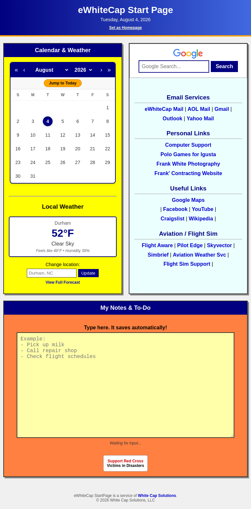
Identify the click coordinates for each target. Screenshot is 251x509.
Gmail (221, 109)
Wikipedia (201, 218)
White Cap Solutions (157, 495)
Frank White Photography (188, 164)
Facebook (175, 209)
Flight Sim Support (187, 264)
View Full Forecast (62, 282)
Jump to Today (62, 83)
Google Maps (188, 200)
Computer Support (188, 145)
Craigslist (172, 218)
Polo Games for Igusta (188, 154)
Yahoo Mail (200, 118)
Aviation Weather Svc (199, 255)
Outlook (172, 118)
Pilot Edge (190, 245)
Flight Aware (157, 245)
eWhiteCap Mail (164, 109)
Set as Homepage (125, 27)
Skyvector (219, 245)
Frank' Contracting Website (188, 173)
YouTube (202, 209)
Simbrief (158, 255)
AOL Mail (199, 109)
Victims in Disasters (125, 463)
